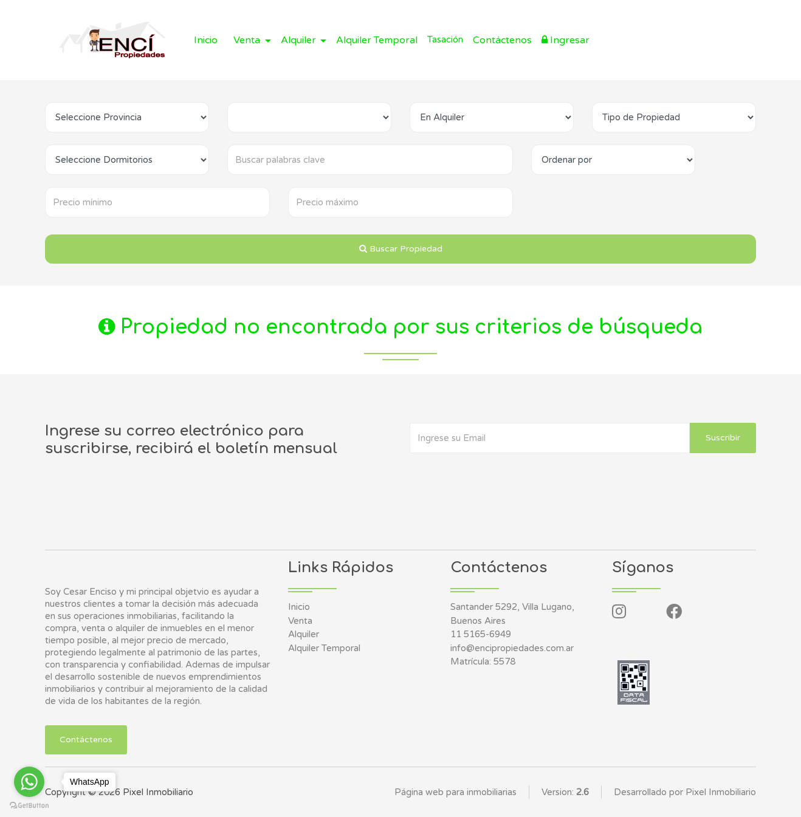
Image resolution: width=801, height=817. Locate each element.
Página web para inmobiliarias (455, 792)
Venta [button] (248, 40)
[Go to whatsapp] (29, 782)
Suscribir (723, 437)
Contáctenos (502, 40)
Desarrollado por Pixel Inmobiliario (685, 792)
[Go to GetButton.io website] (29, 804)
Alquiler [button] (299, 40)
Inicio (206, 40)
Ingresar (565, 40)
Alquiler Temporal (377, 40)
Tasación (445, 39)
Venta (300, 620)
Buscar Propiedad (400, 249)
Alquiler (303, 634)
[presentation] (502, 477)
